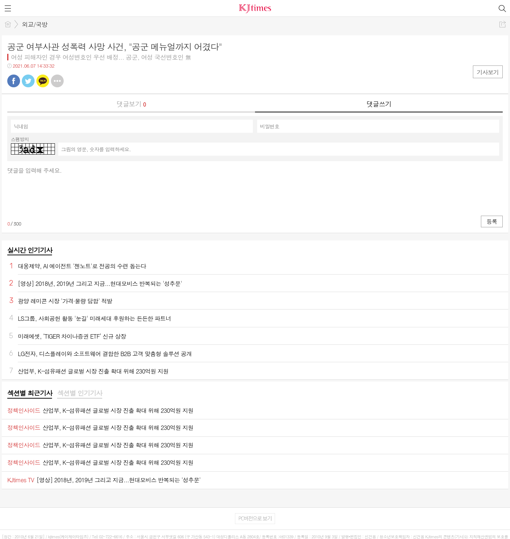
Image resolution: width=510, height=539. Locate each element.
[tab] (30, 393)
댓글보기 (131, 103)
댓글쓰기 (379, 103)
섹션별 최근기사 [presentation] (29, 393)
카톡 (42, 81)
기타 (57, 81)
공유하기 (502, 24)
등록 (492, 221)
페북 (13, 81)
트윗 (28, 81)
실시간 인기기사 (29, 250)
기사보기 (488, 72)
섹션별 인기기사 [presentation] (79, 393)
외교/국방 (34, 24)
